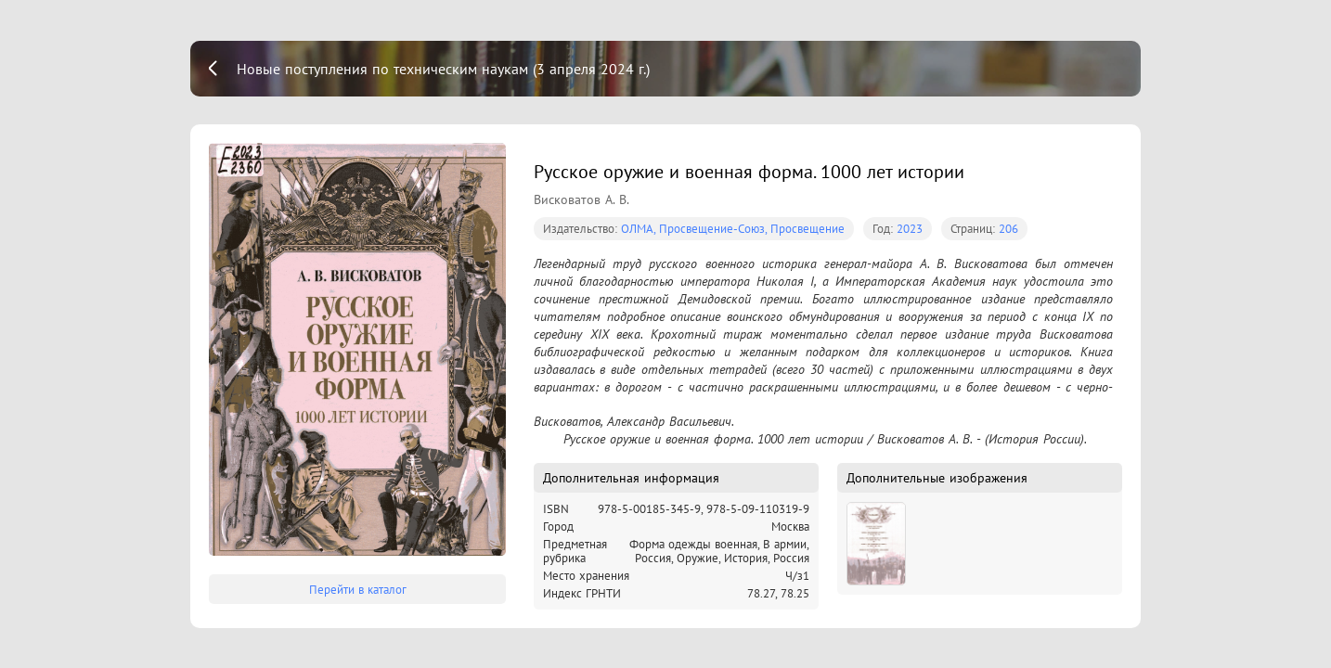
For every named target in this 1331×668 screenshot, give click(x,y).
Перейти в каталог (358, 589)
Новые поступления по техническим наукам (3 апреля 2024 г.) (443, 68)
